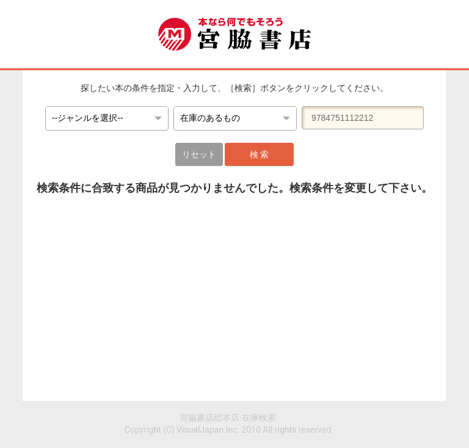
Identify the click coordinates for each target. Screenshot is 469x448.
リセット (199, 154)
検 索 (259, 154)
